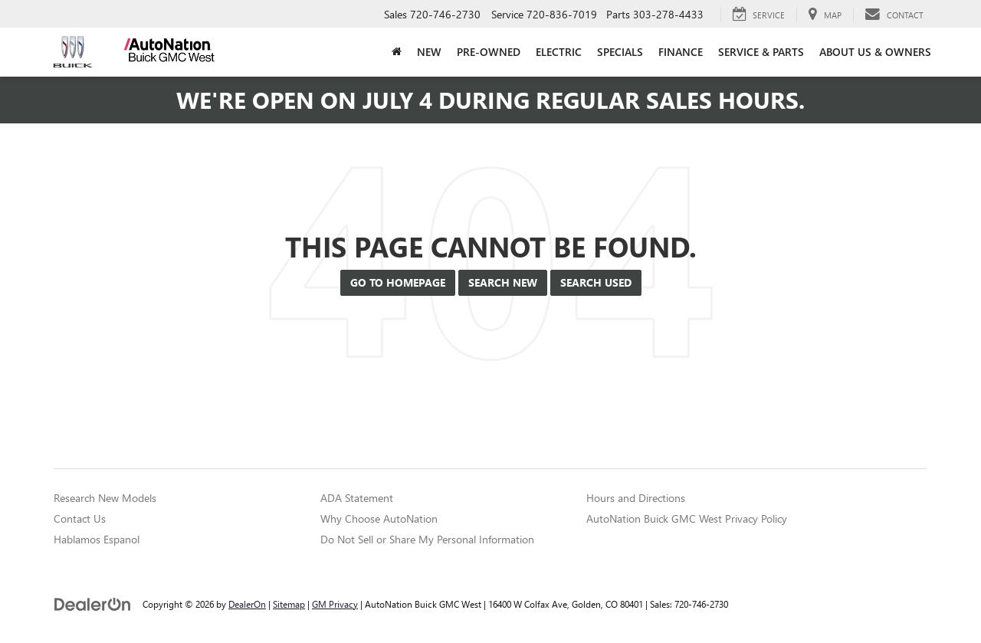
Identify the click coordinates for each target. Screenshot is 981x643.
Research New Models (105, 497)
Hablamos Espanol (96, 539)
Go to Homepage (397, 282)
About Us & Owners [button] (875, 51)
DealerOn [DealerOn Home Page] (247, 604)
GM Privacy (335, 604)
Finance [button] (680, 51)
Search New (502, 282)
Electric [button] (559, 51)
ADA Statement (356, 497)
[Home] (396, 52)
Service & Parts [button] (761, 51)
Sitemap (289, 604)
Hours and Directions (635, 497)
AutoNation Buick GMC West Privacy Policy (686, 518)
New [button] (429, 51)
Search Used (596, 282)
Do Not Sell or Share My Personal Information (427, 539)
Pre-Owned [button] (488, 51)
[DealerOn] (93, 603)
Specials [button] (620, 51)
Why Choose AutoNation (379, 518)
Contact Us (80, 518)
